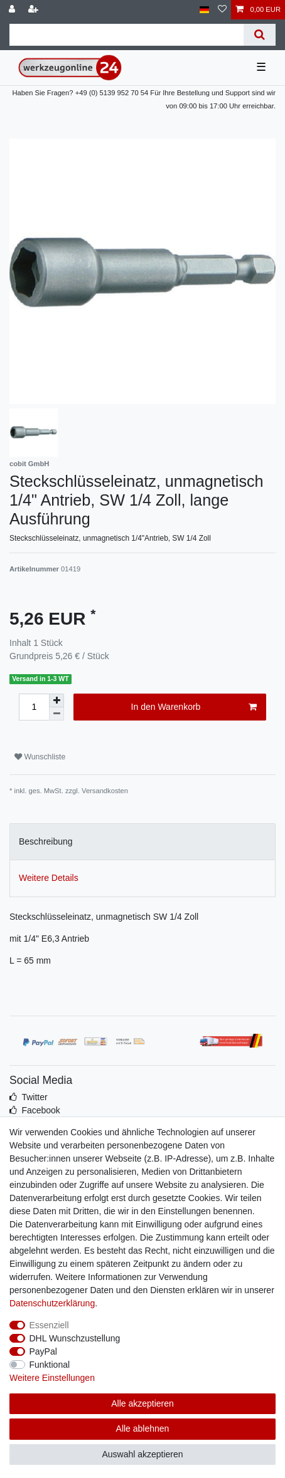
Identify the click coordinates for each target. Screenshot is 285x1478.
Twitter (34, 1097)
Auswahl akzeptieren (142, 1454)
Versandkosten (105, 790)
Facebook (40, 1110)
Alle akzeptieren (142, 1403)
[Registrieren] (34, 9)
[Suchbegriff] (126, 35)
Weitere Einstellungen (52, 1378)
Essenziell (49, 1325)
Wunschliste (39, 756)
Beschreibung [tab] (46, 841)
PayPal (43, 1351)
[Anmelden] (13, 9)
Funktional (50, 1365)
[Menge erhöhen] (56, 700)
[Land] (204, 9)
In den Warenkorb (194, 707)
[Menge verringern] (56, 714)
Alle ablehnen (142, 1428)
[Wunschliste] (222, 9)
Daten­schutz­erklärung (52, 1303)
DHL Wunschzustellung (75, 1338)
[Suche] (260, 35)
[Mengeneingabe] (34, 707)
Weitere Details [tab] (48, 878)
